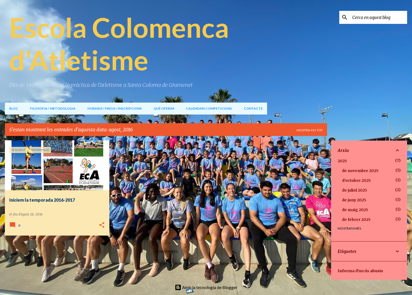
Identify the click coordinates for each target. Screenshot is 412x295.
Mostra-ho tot (310, 130)
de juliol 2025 (354, 190)
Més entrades (166, 251)
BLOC (13, 108)
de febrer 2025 (356, 219)
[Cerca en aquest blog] (378, 17)
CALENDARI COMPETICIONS (209, 108)
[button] (102, 225)
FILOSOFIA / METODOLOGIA (52, 108)
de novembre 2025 (360, 170)
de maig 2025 (355, 209)
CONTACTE (253, 108)
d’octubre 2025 (356, 180)
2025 (342, 160)
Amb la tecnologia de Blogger (206, 287)
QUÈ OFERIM (164, 108)
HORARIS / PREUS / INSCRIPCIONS (114, 108)
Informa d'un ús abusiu (360, 270)
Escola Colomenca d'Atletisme (119, 43)
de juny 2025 (354, 200)
